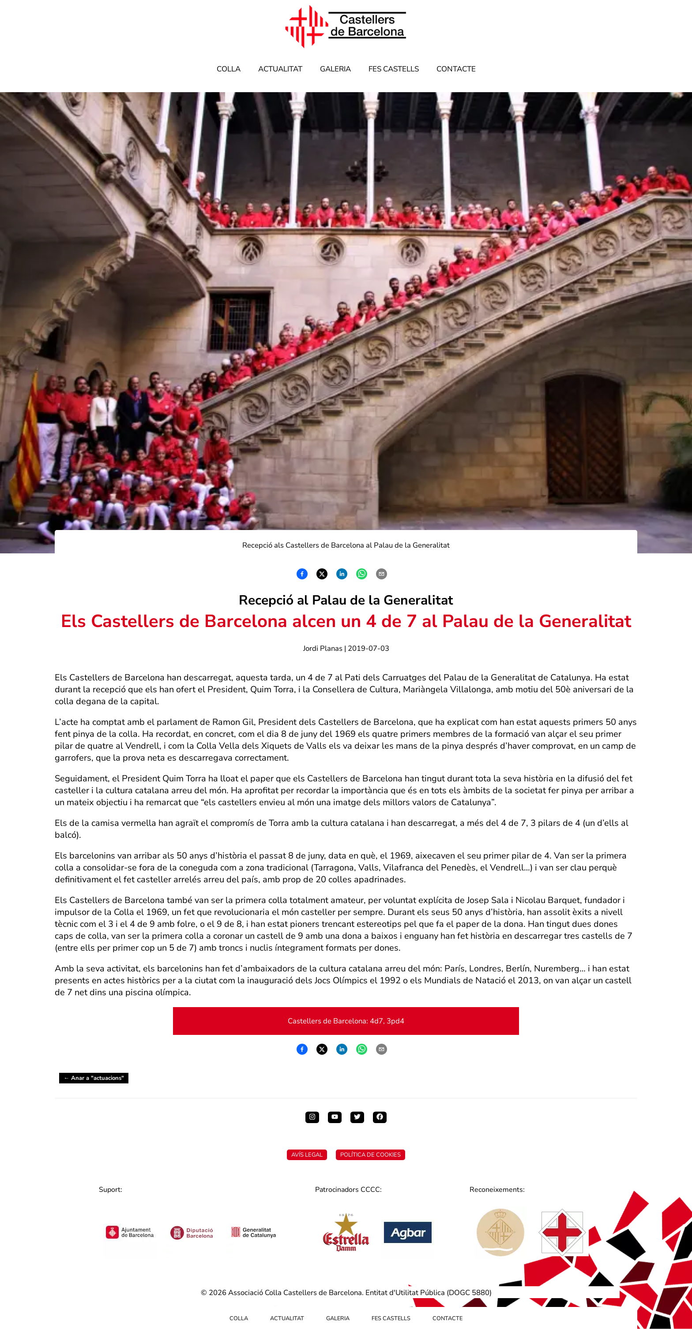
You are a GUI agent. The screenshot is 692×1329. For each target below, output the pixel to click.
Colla (229, 69)
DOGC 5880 (469, 1293)
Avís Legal (307, 1155)
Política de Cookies (370, 1155)
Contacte (456, 69)
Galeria (335, 69)
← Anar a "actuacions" (94, 1078)
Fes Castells (394, 69)
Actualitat (280, 69)
